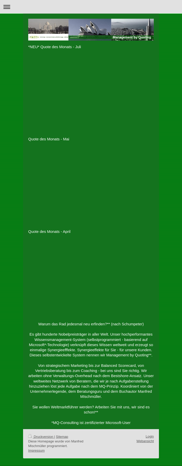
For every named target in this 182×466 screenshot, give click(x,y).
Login (150, 436)
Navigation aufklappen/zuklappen (91, 6)
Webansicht (145, 441)
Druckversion (41, 437)
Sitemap (62, 437)
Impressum (36, 450)
